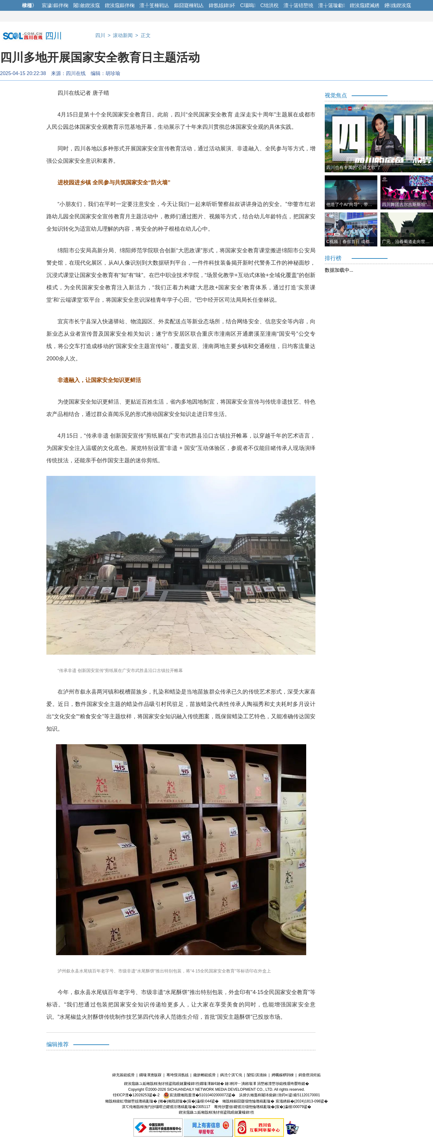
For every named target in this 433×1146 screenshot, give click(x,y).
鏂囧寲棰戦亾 (189, 5)
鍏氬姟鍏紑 (222, 5)
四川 (100, 35)
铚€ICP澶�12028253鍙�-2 (136, 1095)
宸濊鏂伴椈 (55, 5)
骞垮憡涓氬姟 (177, 1075)
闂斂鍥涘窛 (86, 5)
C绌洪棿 (269, 5)
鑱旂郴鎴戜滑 (204, 1075)
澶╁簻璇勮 (331, 5)
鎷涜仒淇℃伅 (231, 1075)
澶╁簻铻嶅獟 (298, 5)
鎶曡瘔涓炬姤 (309, 1075)
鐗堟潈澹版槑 (150, 1075)
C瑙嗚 (247, 5)
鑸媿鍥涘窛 (397, 5)
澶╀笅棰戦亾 (154, 5)
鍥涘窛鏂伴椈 (120, 5)
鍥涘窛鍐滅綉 (364, 5)
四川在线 (76, 73)
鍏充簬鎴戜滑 (123, 1075)
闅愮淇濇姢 (257, 1075)
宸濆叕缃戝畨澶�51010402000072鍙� (199, 1095)
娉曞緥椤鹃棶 (283, 1075)
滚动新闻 (123, 35)
